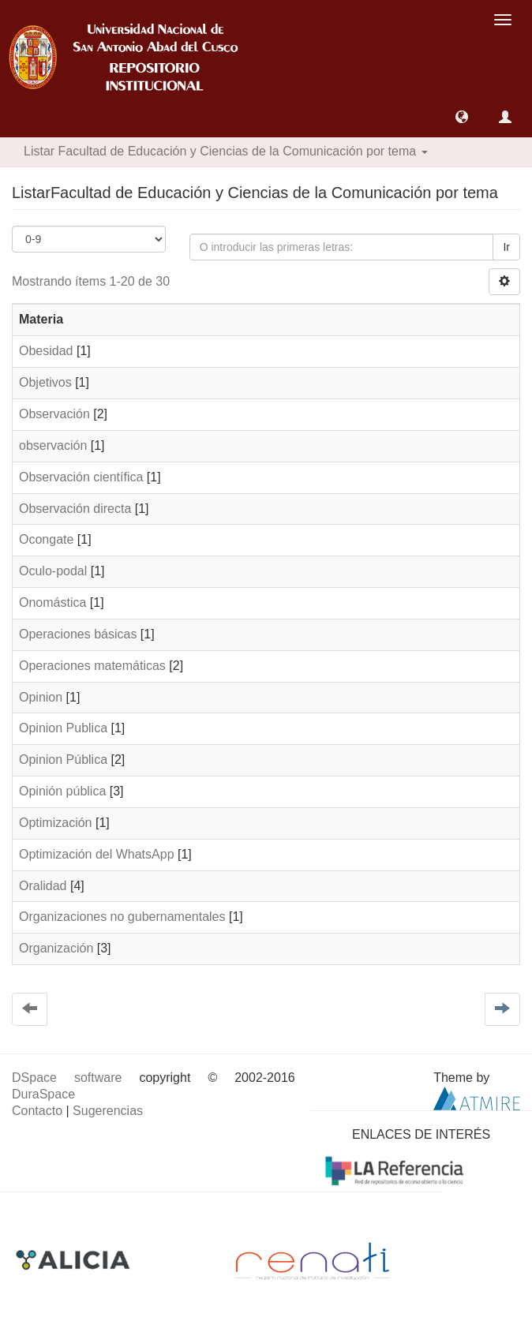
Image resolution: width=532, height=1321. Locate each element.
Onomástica (52, 602)
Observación (54, 414)
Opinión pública (62, 791)
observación (53, 445)
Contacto (37, 1110)
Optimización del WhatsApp (96, 854)
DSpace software (67, 1077)
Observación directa (75, 508)
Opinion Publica (63, 728)
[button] (462, 117)
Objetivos (45, 382)
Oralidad (42, 886)
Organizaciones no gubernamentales (122, 916)
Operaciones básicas (78, 634)
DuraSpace (43, 1094)
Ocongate (46, 539)
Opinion (40, 697)
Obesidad (46, 350)
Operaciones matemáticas (92, 665)
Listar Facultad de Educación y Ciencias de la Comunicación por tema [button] (226, 151)
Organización (56, 948)
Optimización (55, 822)
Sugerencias (108, 1110)
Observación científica (81, 477)
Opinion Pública (63, 759)
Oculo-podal (53, 571)
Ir (506, 247)
